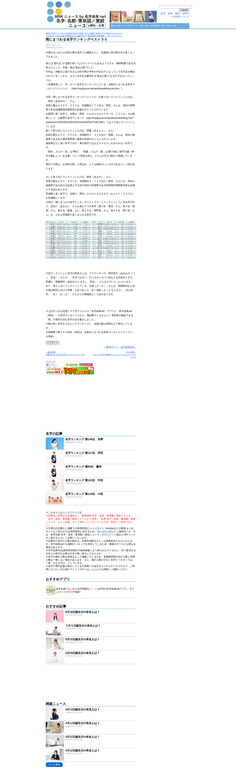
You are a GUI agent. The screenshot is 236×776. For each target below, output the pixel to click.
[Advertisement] (91, 401)
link (91, 443)
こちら (92, 569)
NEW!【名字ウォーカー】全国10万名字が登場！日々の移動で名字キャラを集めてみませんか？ (84, 33)
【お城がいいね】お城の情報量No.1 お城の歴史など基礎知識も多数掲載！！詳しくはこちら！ (84, 36)
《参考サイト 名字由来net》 (120, 347)
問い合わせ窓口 (105, 531)
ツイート (50, 361)
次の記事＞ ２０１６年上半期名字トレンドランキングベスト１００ (114, 354)
